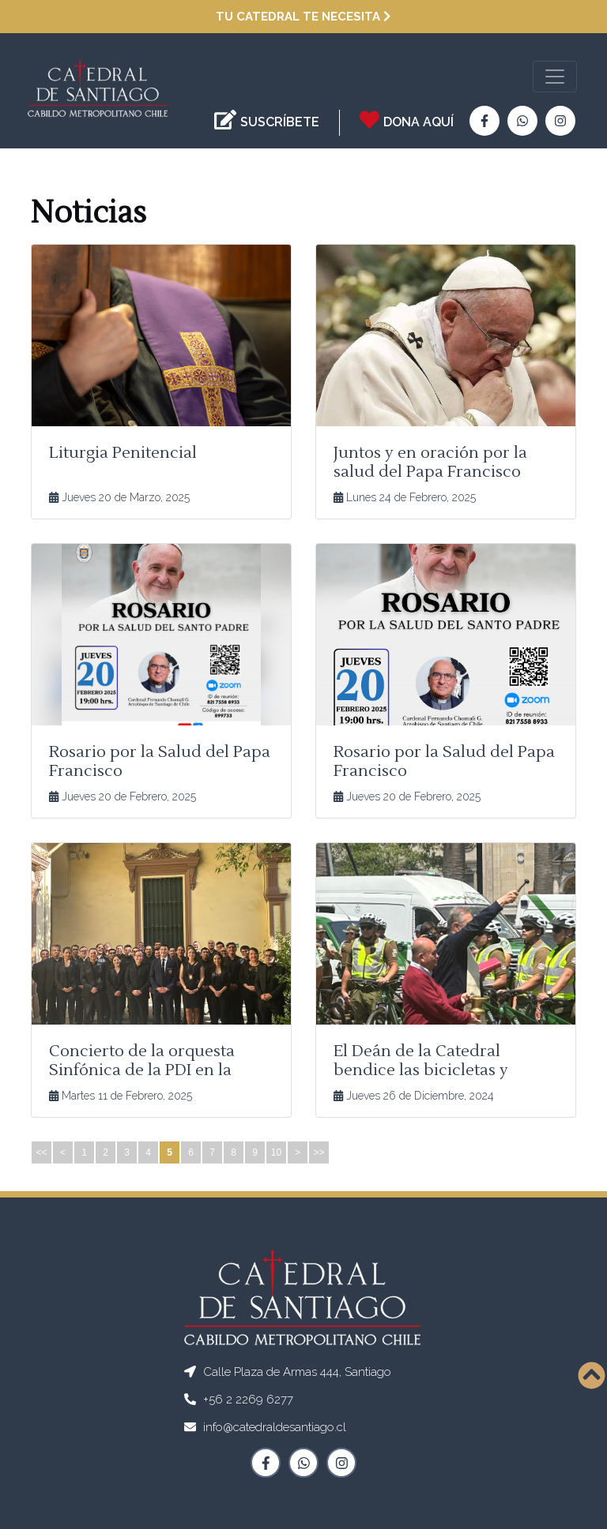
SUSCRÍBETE (279, 121)
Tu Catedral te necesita (303, 16)
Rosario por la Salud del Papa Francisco (159, 761)
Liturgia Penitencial (123, 453)
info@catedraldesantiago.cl (274, 1427)
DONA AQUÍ (418, 121)
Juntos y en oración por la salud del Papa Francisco (430, 462)
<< (41, 1152)
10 (276, 1152)
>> (318, 1152)
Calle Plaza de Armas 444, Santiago (297, 1372)
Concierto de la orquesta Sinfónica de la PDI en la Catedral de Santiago (142, 1070)
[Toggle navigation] (555, 76)
